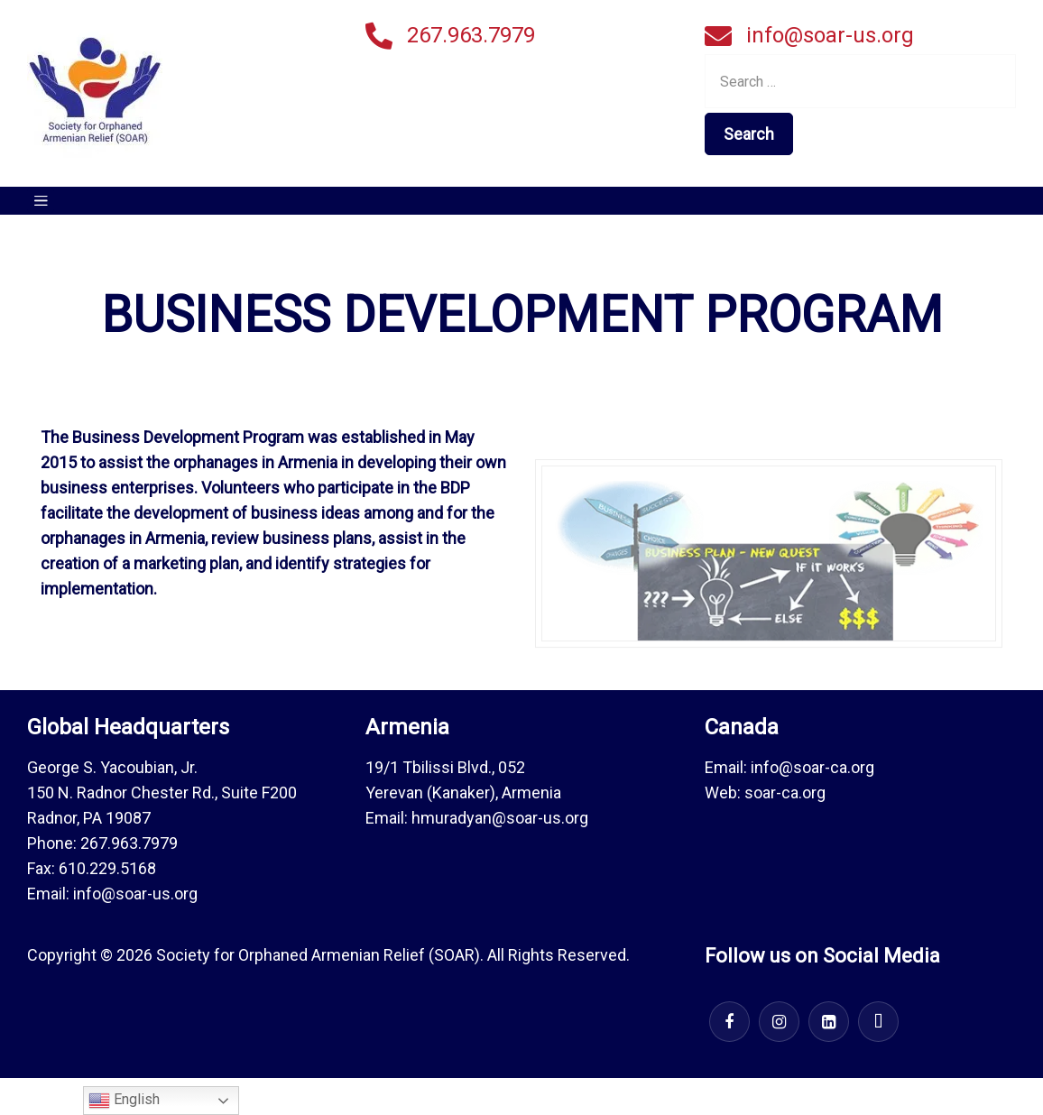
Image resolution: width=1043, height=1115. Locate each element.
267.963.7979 (471, 35)
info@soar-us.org (830, 35)
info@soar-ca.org (812, 767)
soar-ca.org (785, 792)
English (124, 1100)
